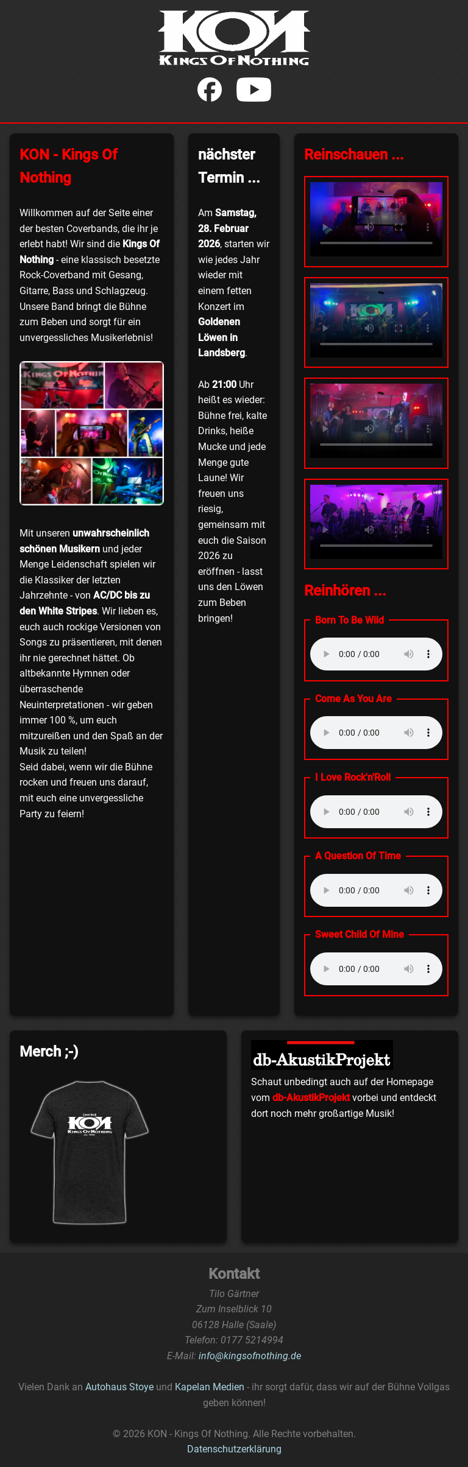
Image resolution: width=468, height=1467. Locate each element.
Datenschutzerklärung (234, 1449)
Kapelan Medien (209, 1387)
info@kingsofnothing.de (250, 1356)
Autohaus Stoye (119, 1387)
